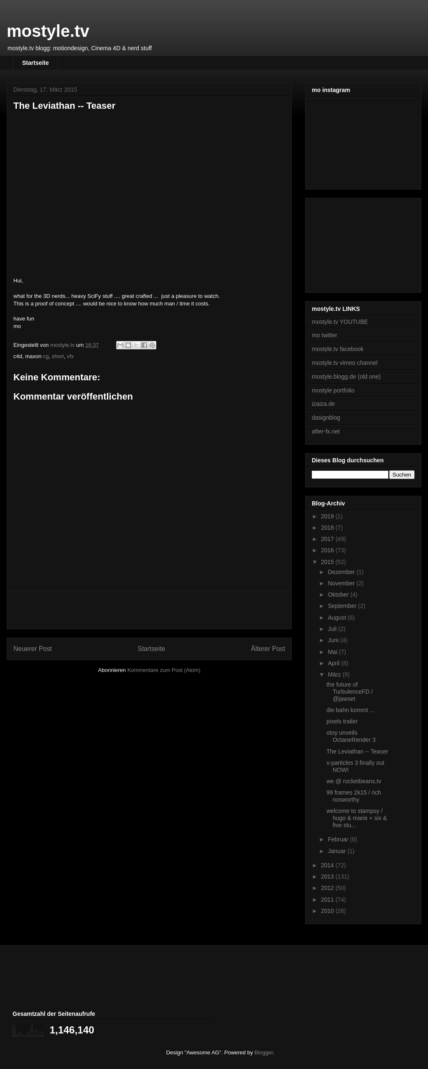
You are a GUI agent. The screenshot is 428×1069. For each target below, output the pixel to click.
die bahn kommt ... (350, 710)
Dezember (342, 572)
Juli (333, 629)
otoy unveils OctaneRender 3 (351, 736)
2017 (328, 539)
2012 (328, 887)
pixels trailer (342, 721)
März (335, 674)
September (343, 605)
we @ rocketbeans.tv (353, 781)
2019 (328, 516)
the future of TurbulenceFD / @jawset (349, 691)
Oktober (339, 594)
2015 (328, 562)
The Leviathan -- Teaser (357, 751)
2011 (328, 899)
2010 (328, 910)
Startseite (35, 62)
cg (46, 356)
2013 (328, 876)
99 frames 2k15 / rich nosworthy (353, 796)
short (58, 356)
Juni (334, 640)
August (337, 617)
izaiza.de (323, 403)
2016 (328, 550)
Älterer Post (268, 648)
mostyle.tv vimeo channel (344, 362)
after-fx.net (326, 431)
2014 (328, 865)
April (334, 663)
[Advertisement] (149, 610)
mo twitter (324, 335)
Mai (333, 652)
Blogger (264, 1052)
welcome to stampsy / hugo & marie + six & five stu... (356, 818)
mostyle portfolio (333, 390)
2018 (328, 527)
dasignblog (326, 417)
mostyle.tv (48, 31)
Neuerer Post (32, 648)
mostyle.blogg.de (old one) (346, 376)
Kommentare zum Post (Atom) (164, 670)
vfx (70, 356)
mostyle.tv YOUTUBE (340, 321)
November (342, 583)
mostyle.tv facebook (338, 349)
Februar (339, 839)
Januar (337, 851)
